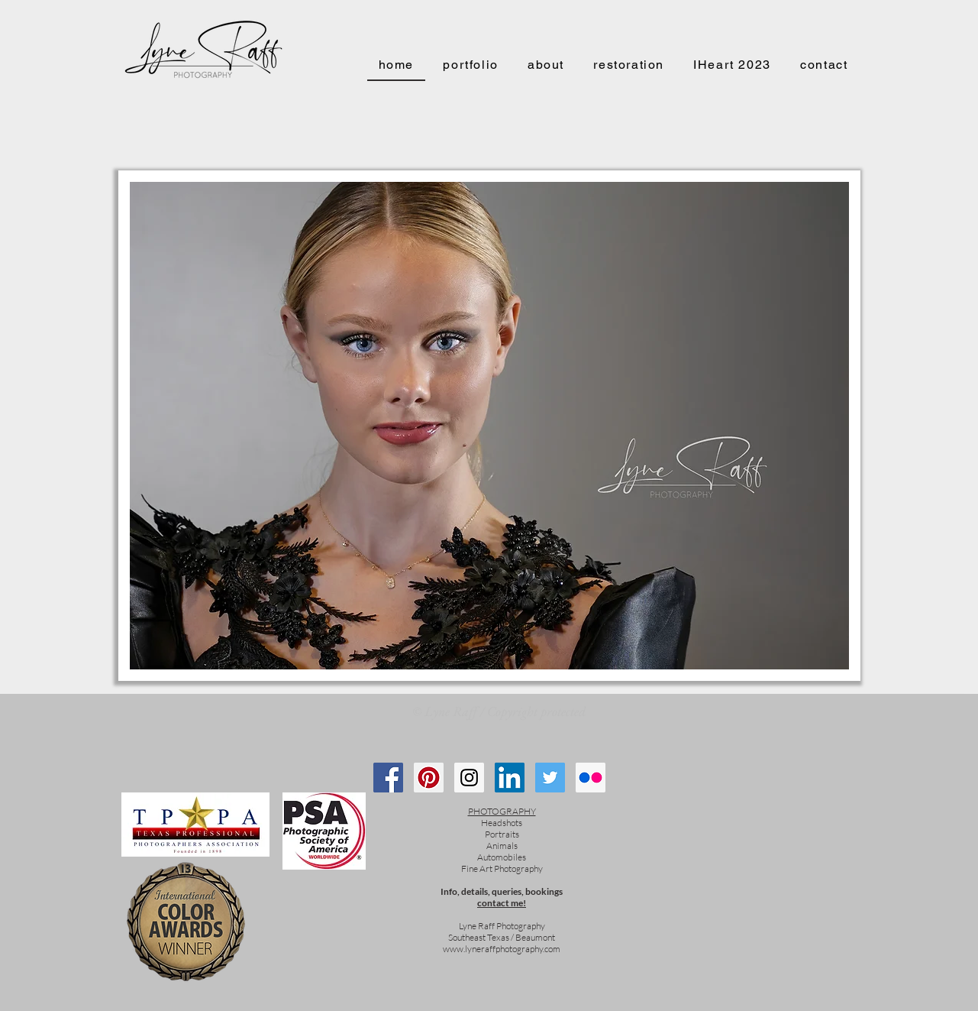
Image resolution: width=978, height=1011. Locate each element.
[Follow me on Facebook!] (388, 777)
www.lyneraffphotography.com (501, 948)
